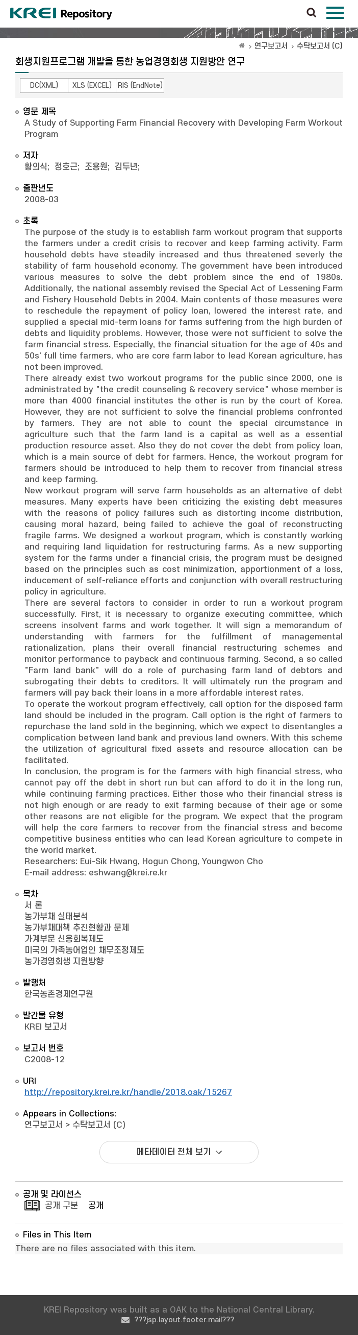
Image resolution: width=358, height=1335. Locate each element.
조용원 (96, 167)
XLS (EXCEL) (92, 85)
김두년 (126, 167)
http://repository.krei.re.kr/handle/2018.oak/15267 (128, 1092)
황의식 (35, 167)
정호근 (66, 167)
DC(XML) (44, 85)
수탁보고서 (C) (320, 46)
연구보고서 (271, 46)
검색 (311, 13)
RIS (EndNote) (140, 85)
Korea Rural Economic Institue (61, 14)
